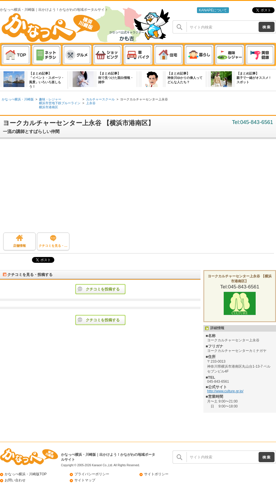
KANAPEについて (213, 10)
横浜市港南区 (48, 107)
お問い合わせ (15, 480)
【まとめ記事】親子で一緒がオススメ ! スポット (253, 78)
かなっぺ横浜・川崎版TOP (26, 474)
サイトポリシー (156, 474)
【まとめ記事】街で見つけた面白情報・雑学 (115, 78)
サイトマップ (84, 480)
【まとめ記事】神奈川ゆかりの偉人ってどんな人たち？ (184, 78)
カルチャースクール (100, 99)
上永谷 (91, 103)
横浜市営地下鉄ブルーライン (59, 103)
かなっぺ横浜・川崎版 (18, 99)
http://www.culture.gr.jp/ (225, 391)
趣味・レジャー (50, 99)
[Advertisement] (138, 187)
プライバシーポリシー (91, 474)
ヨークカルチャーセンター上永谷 (144, 99)
